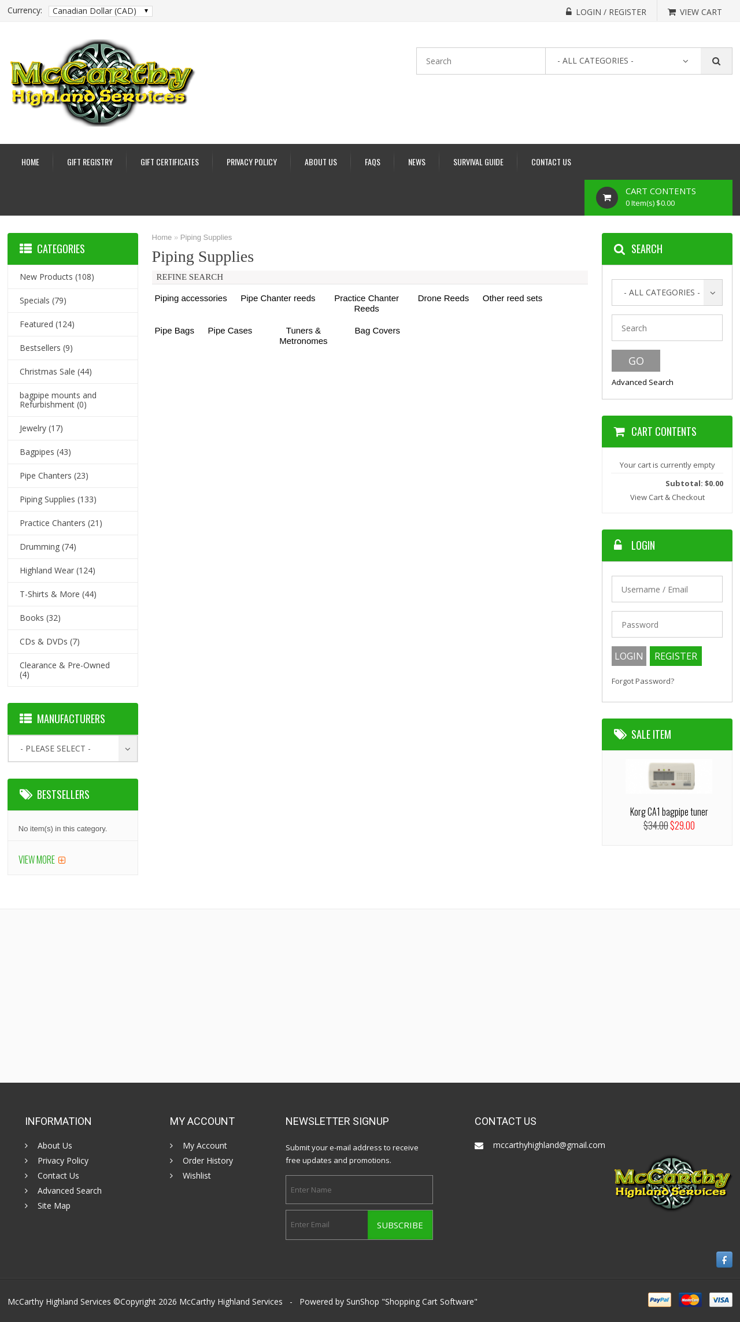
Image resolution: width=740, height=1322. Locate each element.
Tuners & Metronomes (303, 335)
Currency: (25, 10)
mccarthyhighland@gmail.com (549, 1144)
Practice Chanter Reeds (366, 303)
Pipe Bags (174, 330)
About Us (321, 161)
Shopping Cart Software (429, 1301)
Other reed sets (512, 298)
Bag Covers (377, 330)
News (417, 161)
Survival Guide (478, 161)
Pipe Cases (230, 330)
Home (30, 161)
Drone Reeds (443, 298)
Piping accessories (191, 298)
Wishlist (197, 1175)
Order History (208, 1160)
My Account (205, 1145)
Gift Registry (90, 161)
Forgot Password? (643, 681)
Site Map (54, 1205)
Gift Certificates (169, 161)
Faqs (372, 161)
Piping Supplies (206, 237)
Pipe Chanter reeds (277, 298)
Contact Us (551, 161)
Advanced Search (643, 382)
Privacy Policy (252, 161)
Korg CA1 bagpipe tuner (669, 812)
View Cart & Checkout (667, 497)
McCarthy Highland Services (231, 1301)
